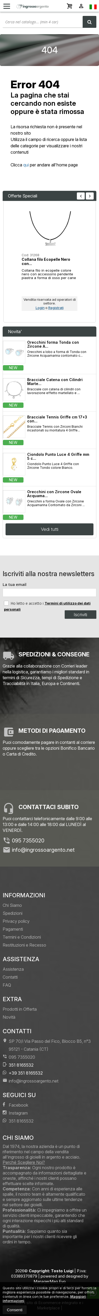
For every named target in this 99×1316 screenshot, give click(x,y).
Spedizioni (12, 913)
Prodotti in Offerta (20, 1009)
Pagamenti (13, 929)
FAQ (7, 985)
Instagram (15, 1113)
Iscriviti (80, 614)
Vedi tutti (49, 529)
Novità (9, 1017)
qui (26, 164)
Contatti (10, 977)
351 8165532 (18, 1065)
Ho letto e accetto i (24, 603)
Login (40, 308)
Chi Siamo (12, 905)
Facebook (15, 1105)
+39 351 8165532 (23, 1073)
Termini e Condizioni (22, 937)
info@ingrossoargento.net (43, 850)
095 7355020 (28, 840)
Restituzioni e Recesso (24, 945)
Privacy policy (16, 921)
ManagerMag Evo (50, 1281)
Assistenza (13, 969)
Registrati (56, 308)
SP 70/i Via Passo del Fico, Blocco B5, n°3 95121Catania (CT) (47, 1045)
